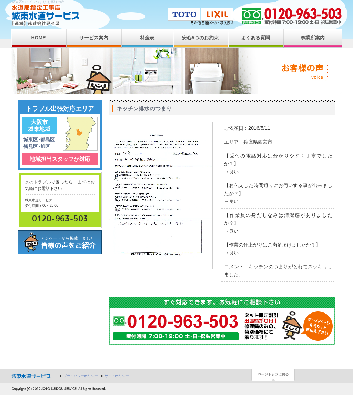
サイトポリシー (117, 376)
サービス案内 (93, 37)
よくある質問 (255, 37)
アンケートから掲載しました (71, 243)
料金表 (147, 37)
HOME (38, 37)
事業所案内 (313, 37)
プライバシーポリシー (80, 376)
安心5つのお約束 (200, 37)
